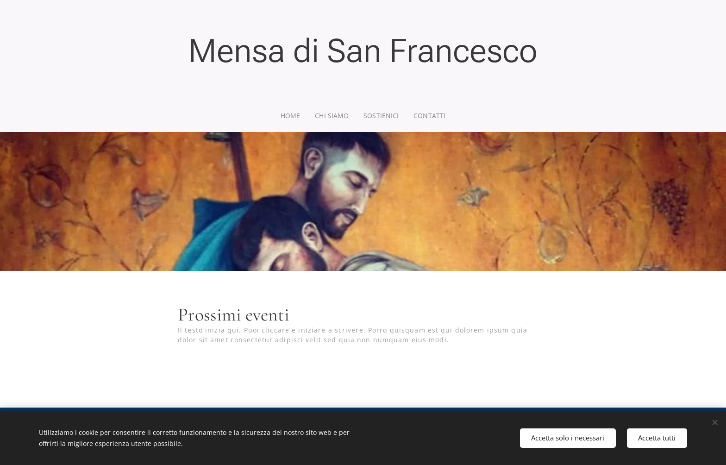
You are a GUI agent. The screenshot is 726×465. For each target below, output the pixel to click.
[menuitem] (293, 115)
